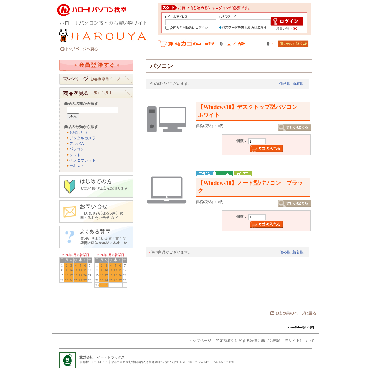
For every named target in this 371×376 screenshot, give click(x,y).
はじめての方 (96, 186)
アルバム (76, 144)
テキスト (76, 166)
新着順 (298, 84)
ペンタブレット (82, 160)
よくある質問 (96, 237)
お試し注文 (78, 133)
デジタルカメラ (82, 138)
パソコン (76, 149)
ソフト (75, 155)
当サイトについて (300, 341)
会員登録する (96, 65)
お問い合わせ (96, 211)
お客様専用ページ (96, 79)
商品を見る (96, 92)
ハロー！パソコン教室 (104, 27)
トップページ (200, 341)
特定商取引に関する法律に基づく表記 (248, 341)
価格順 (285, 84)
